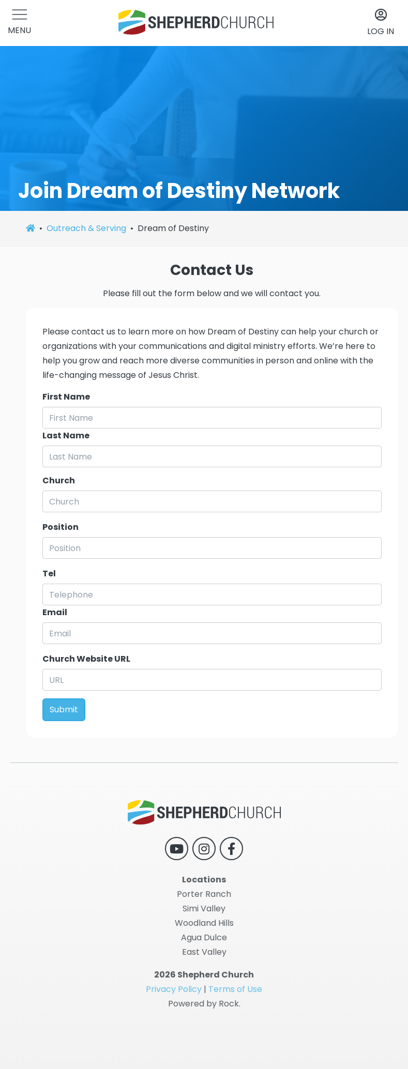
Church (58, 480)
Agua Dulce (204, 937)
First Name (66, 397)
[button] (19, 23)
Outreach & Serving (86, 228)
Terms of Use (235, 989)
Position (60, 527)
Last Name (65, 435)
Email (54, 612)
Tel (49, 573)
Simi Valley (204, 908)
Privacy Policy (174, 989)
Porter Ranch (204, 894)
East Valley (204, 952)
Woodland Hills (204, 923)
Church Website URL (86, 659)
